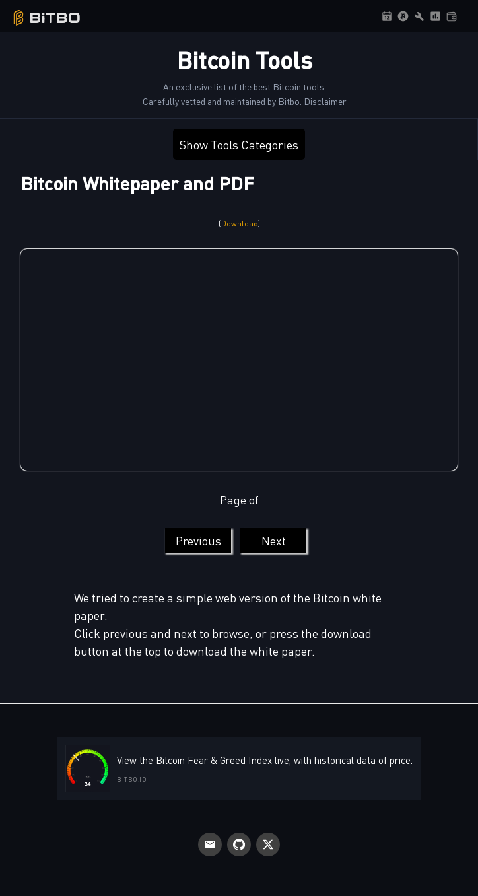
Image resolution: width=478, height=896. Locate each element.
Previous (198, 540)
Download (239, 223)
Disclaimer (325, 101)
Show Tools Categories (239, 144)
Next (273, 540)
